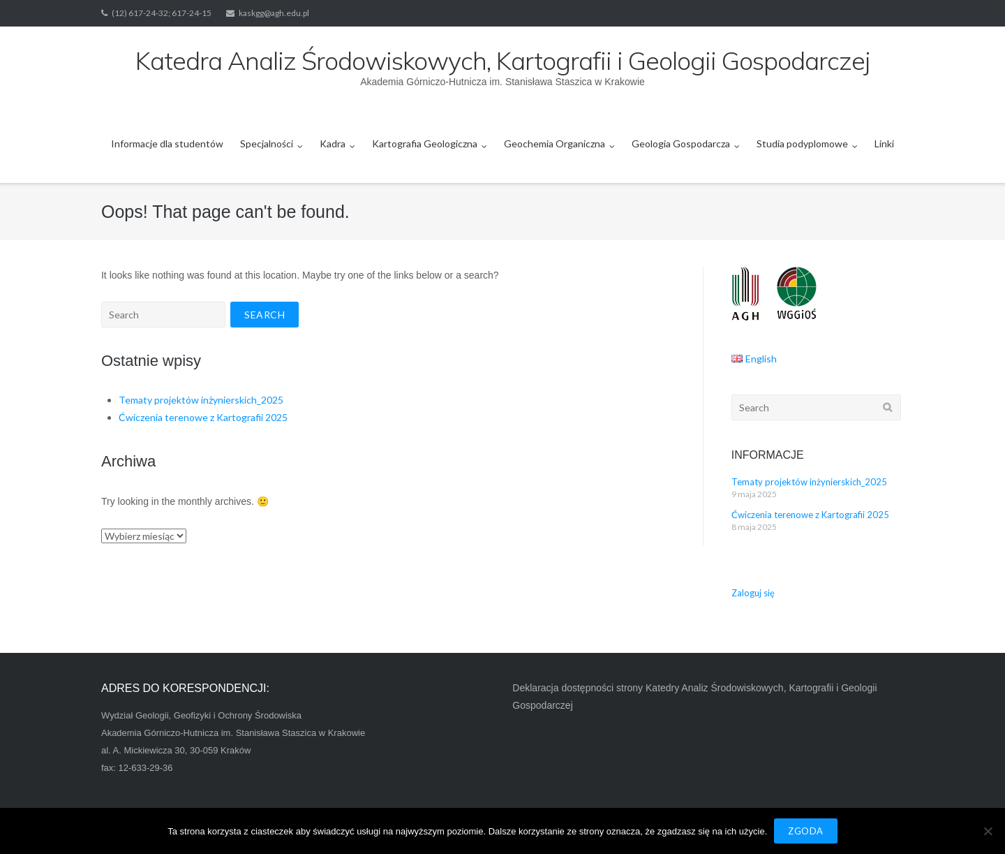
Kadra (332, 143)
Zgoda (806, 831)
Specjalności (266, 143)
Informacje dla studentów (167, 143)
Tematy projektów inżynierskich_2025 (201, 400)
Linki (884, 143)
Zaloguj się (753, 592)
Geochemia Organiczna (554, 143)
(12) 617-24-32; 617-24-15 (161, 13)
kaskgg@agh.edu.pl (274, 13)
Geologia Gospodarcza (681, 143)
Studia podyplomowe (802, 143)
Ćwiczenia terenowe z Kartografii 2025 (203, 417)
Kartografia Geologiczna (424, 143)
